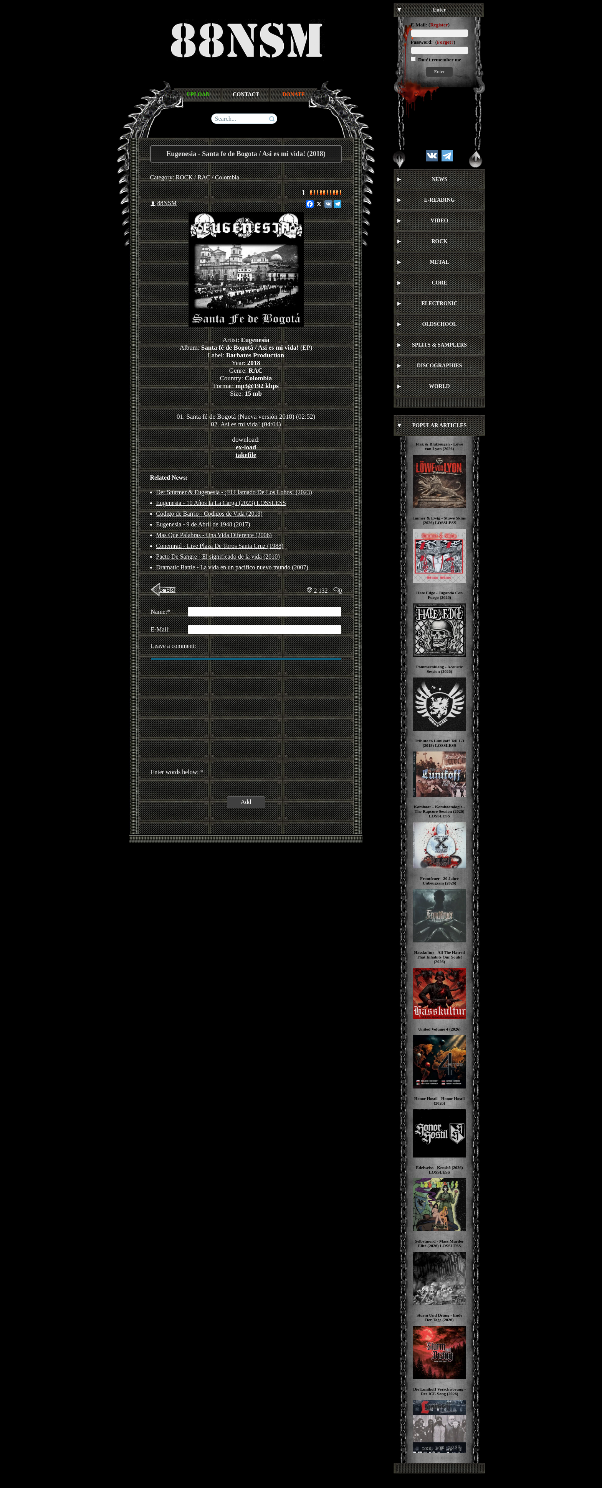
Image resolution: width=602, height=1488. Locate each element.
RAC (204, 177)
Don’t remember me (439, 59)
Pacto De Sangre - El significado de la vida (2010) (218, 556)
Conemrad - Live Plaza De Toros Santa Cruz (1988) (220, 546)
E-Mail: (419, 25)
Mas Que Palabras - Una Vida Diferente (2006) (214, 535)
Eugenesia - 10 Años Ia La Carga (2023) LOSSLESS (221, 503)
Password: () (433, 42)
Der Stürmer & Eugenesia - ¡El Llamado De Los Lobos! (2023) (234, 492)
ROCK (184, 177)
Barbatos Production (255, 355)
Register (439, 25)
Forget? (445, 42)
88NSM (167, 203)
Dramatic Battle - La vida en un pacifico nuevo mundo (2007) (232, 567)
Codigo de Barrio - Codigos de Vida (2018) (209, 513)
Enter (439, 71)
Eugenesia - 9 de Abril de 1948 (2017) (203, 524)
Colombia (227, 177)
